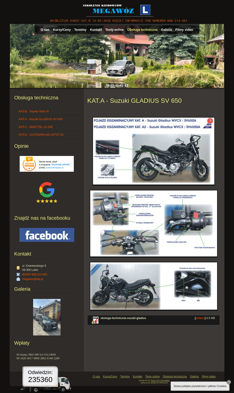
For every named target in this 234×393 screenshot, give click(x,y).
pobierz (200, 318)
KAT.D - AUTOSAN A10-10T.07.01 (41, 134)
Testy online (114, 30)
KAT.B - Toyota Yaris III (34, 111)
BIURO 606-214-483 (34, 274)
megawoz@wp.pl (32, 279)
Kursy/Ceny (62, 30)
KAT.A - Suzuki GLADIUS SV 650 (41, 119)
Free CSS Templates (160, 380)
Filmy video (184, 30)
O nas (44, 30)
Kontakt (96, 30)
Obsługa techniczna (142, 30)
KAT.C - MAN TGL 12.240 (36, 127)
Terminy (80, 30)
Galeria (166, 30)
